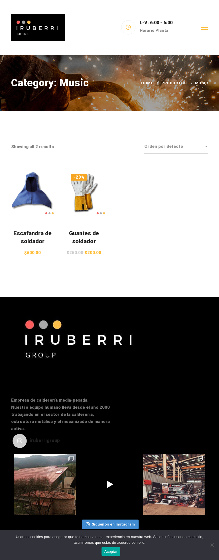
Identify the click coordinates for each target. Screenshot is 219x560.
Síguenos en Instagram (110, 524)
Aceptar (111, 551)
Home (147, 83)
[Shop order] (176, 147)
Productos (174, 83)
